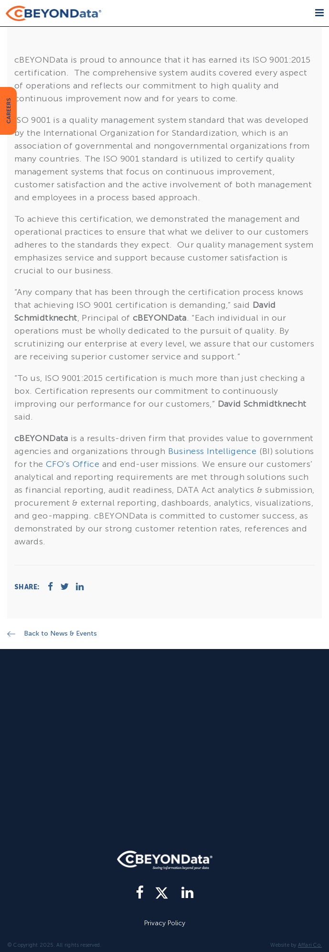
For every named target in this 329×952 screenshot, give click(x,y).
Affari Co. (310, 945)
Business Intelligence (212, 451)
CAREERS (8, 111)
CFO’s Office (72, 464)
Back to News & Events (60, 633)
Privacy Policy (164, 923)
